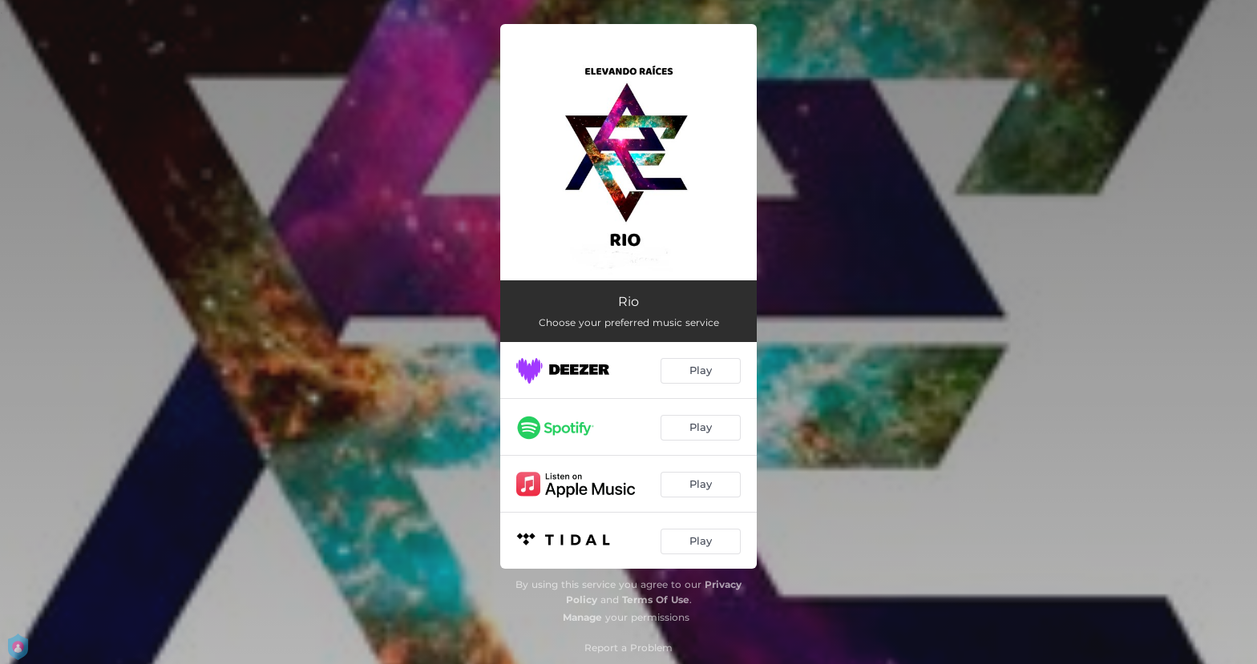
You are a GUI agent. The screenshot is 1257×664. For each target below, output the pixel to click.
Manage (582, 617)
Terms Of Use (655, 600)
